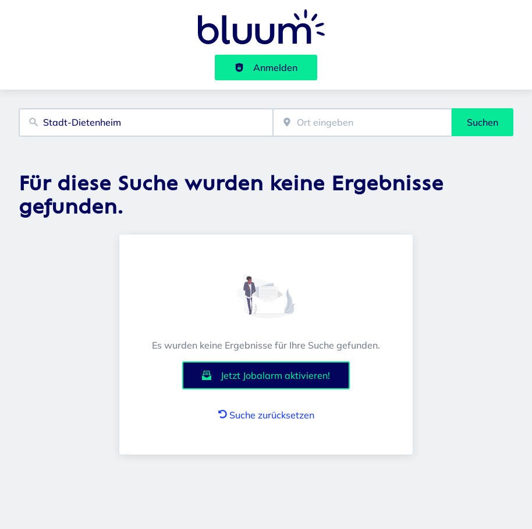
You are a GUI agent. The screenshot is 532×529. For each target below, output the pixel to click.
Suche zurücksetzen (266, 415)
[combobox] (146, 122)
